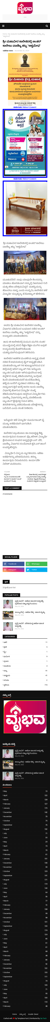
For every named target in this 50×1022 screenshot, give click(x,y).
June (25, 838)
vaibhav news (8, 51)
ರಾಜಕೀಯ (25, 666)
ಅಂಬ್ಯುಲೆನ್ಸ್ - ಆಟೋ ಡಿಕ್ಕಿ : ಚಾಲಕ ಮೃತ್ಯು (30, 612)
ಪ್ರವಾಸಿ (25, 661)
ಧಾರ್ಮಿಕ (25, 656)
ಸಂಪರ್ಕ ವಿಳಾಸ (33, 1014)
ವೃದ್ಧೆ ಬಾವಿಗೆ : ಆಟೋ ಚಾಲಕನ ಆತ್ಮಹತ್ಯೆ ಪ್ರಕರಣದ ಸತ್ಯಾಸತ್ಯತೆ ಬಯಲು (29, 602)
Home (5, 34)
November (25, 816)
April (25, 795)
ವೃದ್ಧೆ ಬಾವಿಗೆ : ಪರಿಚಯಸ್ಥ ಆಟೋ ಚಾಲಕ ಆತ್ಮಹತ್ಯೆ (29, 624)
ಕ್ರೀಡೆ (25, 647)
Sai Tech (43, 1018)
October (25, 821)
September (25, 825)
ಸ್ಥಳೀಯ (25, 685)
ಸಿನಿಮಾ (25, 680)
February (25, 804)
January (25, 808)
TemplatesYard (22, 1018)
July (25, 833)
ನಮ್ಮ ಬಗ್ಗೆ (22, 1014)
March (25, 800)
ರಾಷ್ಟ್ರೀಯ (25, 675)
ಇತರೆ (25, 642)
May (25, 791)
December (25, 812)
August (25, 829)
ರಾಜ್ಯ (25, 671)
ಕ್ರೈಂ (25, 652)
